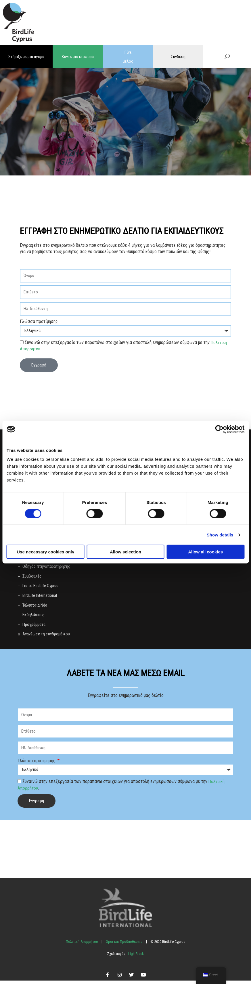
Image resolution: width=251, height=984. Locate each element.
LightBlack (135, 957)
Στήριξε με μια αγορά (26, 56)
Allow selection (125, 551)
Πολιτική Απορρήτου (82, 945)
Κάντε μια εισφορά (78, 56)
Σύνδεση (178, 56)
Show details (220, 534)
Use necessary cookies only (45, 551)
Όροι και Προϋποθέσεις (124, 945)
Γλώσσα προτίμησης (39, 321)
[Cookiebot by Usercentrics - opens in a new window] (219, 429)
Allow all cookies (205, 551)
